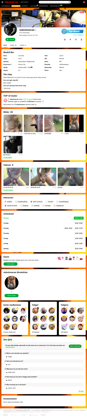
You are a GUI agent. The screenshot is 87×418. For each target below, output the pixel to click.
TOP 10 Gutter (27, 99)
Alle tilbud (34, 6)
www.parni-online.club (23, 410)
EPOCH (37, 410)
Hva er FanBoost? (78, 35)
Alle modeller (6, 6)
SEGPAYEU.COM (47, 410)
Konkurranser (43, 6)
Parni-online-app (55, 6)
